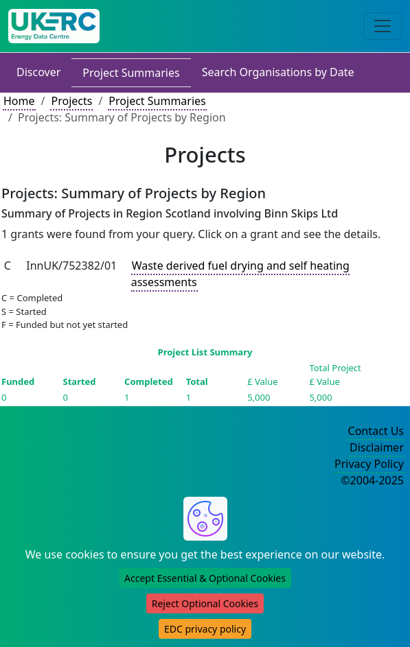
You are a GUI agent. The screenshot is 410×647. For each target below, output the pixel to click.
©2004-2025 (372, 480)
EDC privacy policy (205, 628)
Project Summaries (130, 72)
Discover (38, 72)
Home (19, 100)
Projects (71, 100)
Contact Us (376, 430)
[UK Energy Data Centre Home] (54, 26)
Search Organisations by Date (278, 72)
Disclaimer (377, 447)
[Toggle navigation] (382, 26)
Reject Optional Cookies (205, 603)
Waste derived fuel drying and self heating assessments (240, 274)
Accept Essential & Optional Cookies (205, 578)
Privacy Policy (369, 463)
